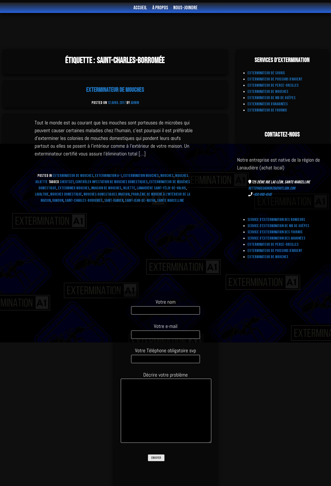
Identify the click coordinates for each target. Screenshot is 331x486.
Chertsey (67, 182)
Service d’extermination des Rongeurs (276, 219)
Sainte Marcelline (170, 200)
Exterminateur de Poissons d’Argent (274, 79)
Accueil (140, 8)
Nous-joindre (185, 8)
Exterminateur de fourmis (267, 110)
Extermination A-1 (108, 175)
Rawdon (57, 200)
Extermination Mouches (141, 175)
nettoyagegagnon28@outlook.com (271, 188)
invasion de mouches (106, 188)
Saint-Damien (113, 200)
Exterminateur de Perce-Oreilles (273, 85)
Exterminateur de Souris (266, 73)
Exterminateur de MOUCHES (72, 175)
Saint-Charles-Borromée (84, 200)
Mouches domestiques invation (107, 194)
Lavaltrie (42, 194)
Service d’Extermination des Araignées (276, 238)
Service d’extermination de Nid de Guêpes (278, 225)
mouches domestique (66, 194)
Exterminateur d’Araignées (267, 104)
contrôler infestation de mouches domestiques (111, 182)
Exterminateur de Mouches (115, 90)
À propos (160, 8)
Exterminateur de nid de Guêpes (271, 97)
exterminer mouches (73, 188)
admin (135, 102)
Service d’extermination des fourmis (275, 232)
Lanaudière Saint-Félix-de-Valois (161, 188)
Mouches (167, 175)
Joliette (129, 188)
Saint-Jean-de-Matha (140, 200)
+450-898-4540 (262, 194)
